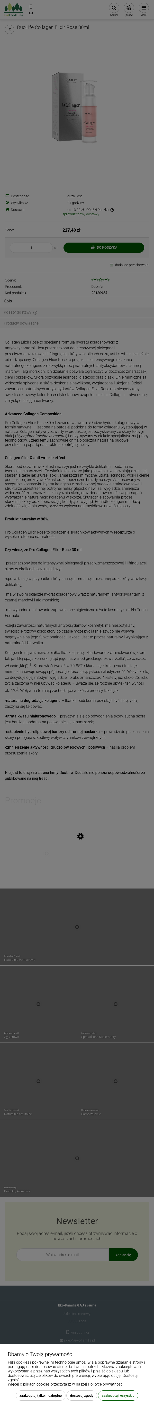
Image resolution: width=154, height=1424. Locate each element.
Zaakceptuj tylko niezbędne (40, 1395)
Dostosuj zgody (81, 1395)
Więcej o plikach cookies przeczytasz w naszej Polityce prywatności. (66, 1384)
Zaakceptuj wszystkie (118, 1395)
